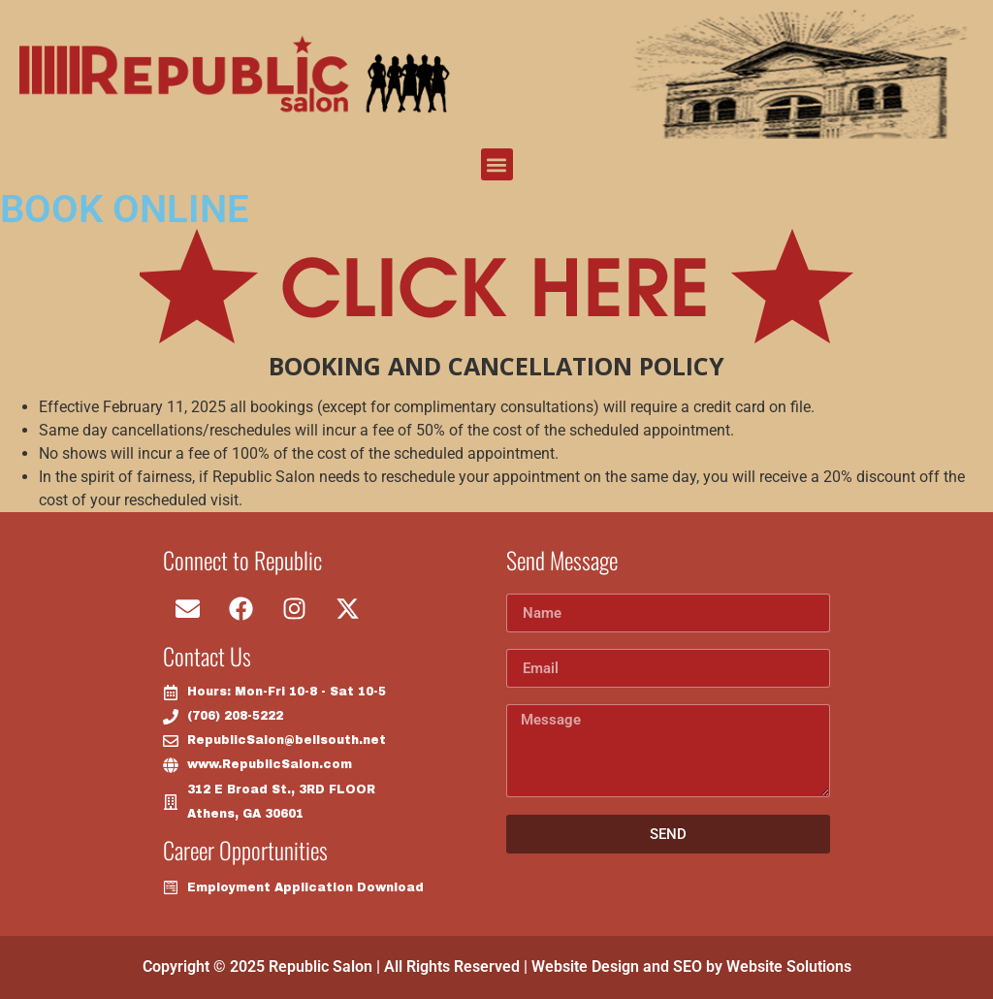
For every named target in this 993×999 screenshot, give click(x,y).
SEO (687, 966)
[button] (497, 164)
